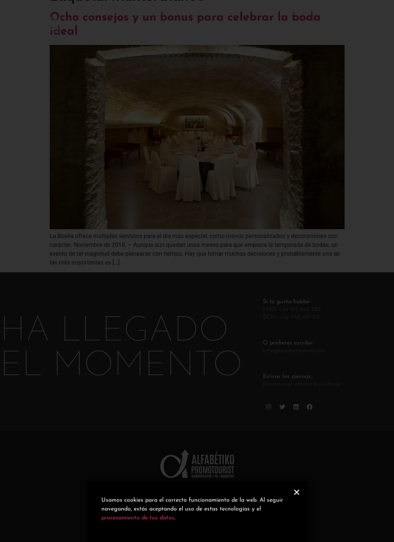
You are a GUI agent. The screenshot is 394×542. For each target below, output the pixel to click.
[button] (296, 496)
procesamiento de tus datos (137, 522)
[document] (197, 271)
